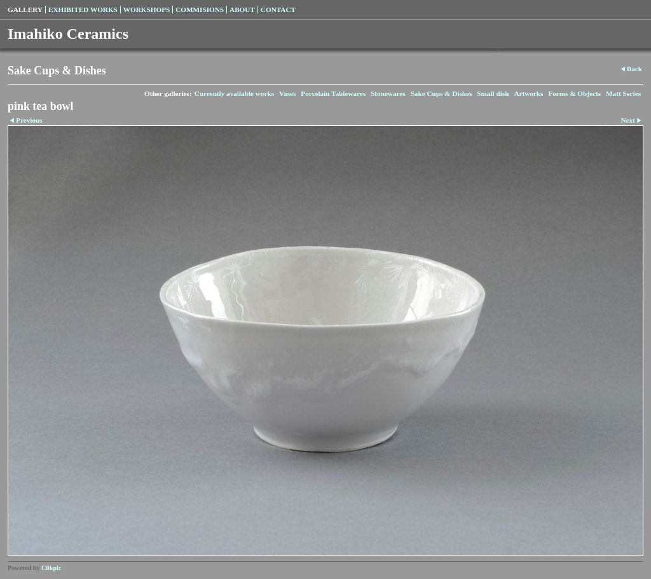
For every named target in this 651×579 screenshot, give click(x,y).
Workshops (146, 9)
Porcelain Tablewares (333, 93)
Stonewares (388, 93)
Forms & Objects (574, 93)
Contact (278, 9)
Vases (287, 93)
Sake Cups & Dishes (441, 93)
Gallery (25, 9)
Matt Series (623, 93)
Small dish (493, 93)
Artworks (528, 93)
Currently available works (234, 93)
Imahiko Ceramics (68, 33)
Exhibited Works (83, 9)
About (242, 9)
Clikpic (51, 567)
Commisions (199, 9)
